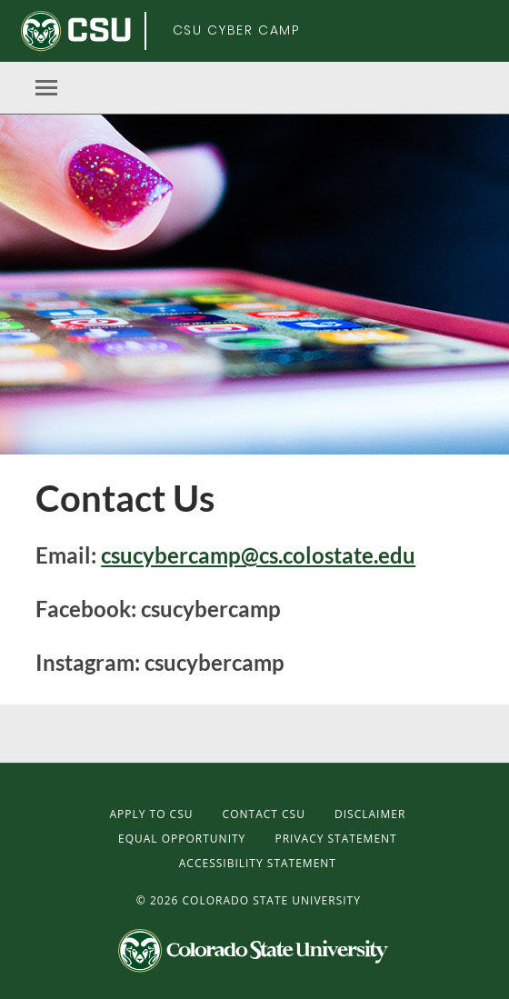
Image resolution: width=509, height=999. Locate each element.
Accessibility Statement (257, 863)
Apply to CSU (151, 814)
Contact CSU (264, 814)
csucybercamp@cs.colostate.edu (258, 555)
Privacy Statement (335, 838)
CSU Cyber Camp (237, 30)
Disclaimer (369, 814)
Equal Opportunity (181, 838)
